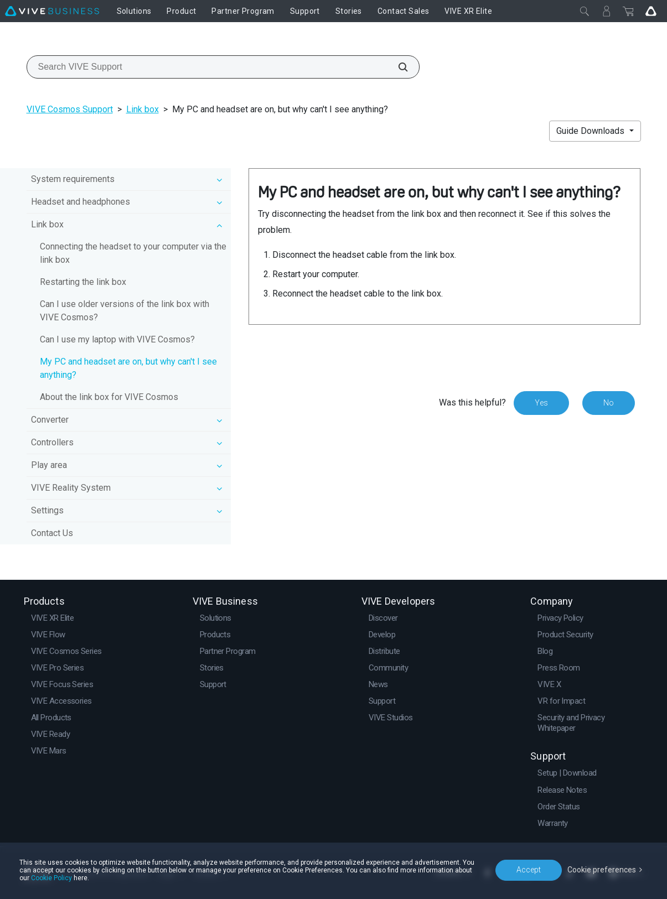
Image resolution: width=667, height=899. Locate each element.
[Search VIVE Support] (397, 67)
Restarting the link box (83, 282)
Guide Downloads (591, 131)
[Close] (584, 11)
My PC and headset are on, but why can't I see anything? (128, 368)
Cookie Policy (51, 878)
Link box (142, 109)
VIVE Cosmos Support (70, 109)
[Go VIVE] (651, 11)
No (608, 402)
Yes (541, 402)
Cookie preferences (601, 869)
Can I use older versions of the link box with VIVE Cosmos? (124, 311)
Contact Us (52, 533)
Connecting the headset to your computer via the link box (133, 253)
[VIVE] (52, 11)
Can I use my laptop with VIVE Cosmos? (117, 339)
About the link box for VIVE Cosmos (109, 397)
